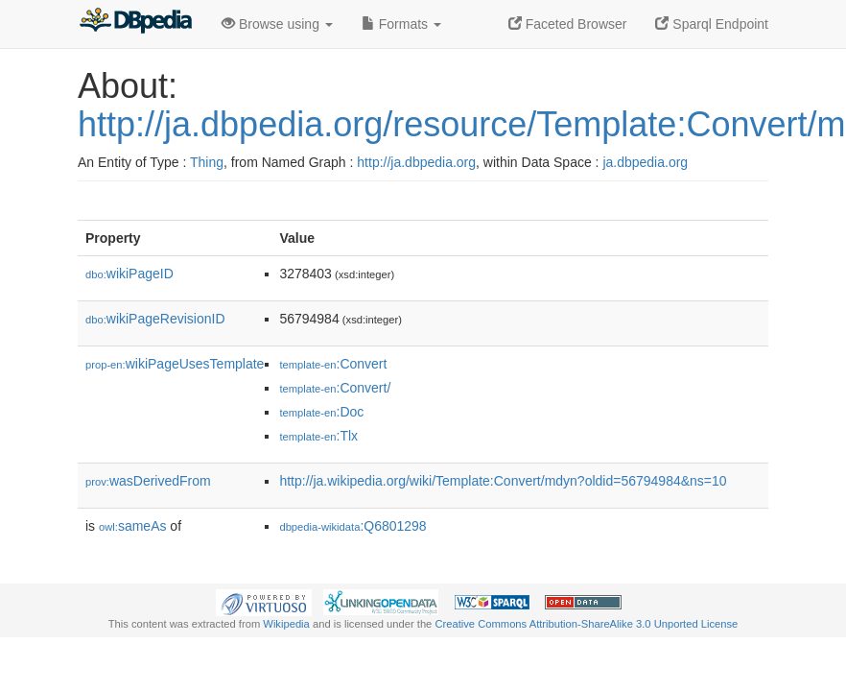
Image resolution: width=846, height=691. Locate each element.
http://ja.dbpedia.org (416, 162)
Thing (206, 162)
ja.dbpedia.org (645, 162)
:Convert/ (334, 387)
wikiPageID (129, 273)
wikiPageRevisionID (155, 318)
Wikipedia (286, 624)
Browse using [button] (277, 24)
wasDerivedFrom (148, 480)
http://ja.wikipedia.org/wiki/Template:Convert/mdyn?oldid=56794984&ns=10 (502, 480)
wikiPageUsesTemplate (174, 363)
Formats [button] (401, 24)
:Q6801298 (352, 526)
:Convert (333, 363)
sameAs (132, 526)
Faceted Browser (567, 24)
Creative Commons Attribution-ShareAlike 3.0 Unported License (586, 624)
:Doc (321, 411)
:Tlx (318, 435)
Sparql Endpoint (711, 24)
